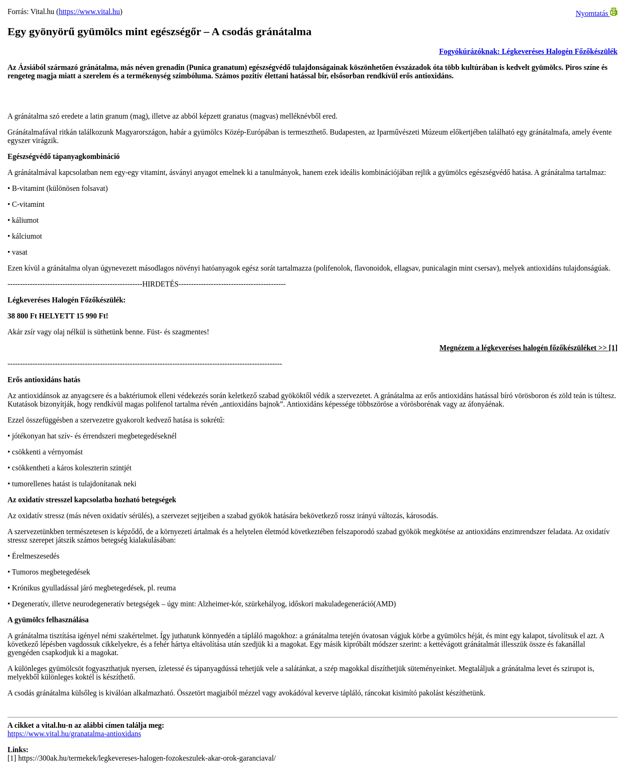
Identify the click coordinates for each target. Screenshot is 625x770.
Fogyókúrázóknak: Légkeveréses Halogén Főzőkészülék (528, 51)
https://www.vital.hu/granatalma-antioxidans (74, 734)
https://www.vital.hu (89, 11)
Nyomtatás (597, 13)
